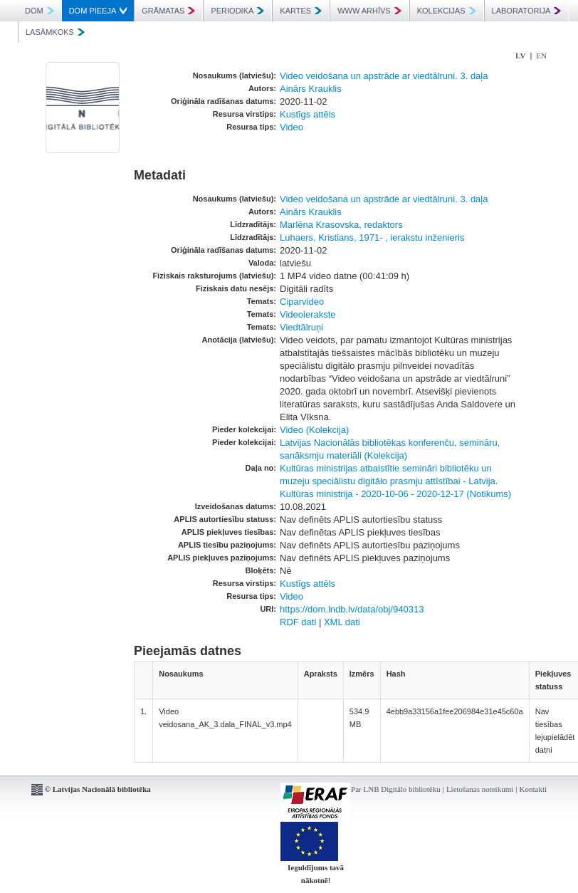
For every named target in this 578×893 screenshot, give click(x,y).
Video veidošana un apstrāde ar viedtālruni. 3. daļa (384, 75)
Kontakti (533, 789)
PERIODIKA (237, 10)
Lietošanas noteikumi (479, 789)
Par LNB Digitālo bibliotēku (396, 789)
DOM (39, 10)
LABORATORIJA (527, 10)
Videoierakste (308, 314)
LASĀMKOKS (55, 32)
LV (520, 55)
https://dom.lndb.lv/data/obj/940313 (352, 609)
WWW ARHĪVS (369, 10)
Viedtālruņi (301, 327)
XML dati (342, 622)
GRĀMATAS (168, 10)
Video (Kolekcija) (314, 429)
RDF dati (298, 622)
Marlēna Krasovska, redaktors (341, 224)
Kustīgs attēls (307, 114)
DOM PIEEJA (98, 10)
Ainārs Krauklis (311, 88)
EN (541, 55)
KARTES (301, 10)
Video (291, 127)
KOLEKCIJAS (446, 10)
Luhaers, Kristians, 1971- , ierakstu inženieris (372, 237)
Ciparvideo (302, 301)
